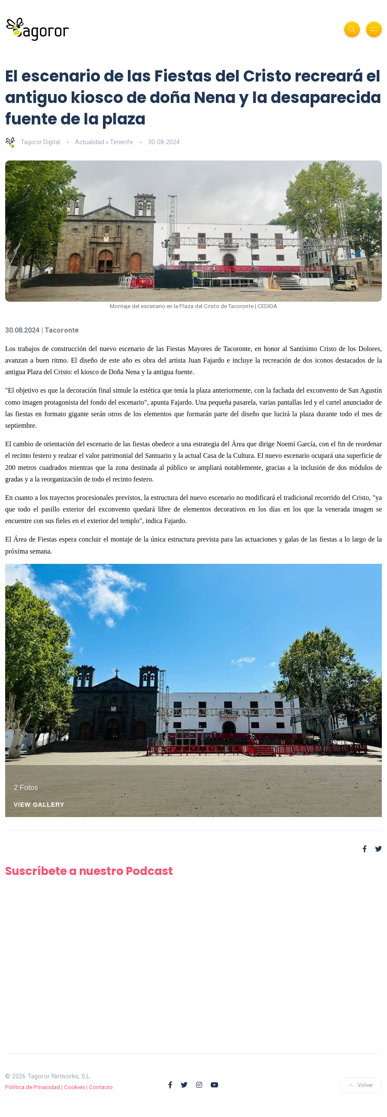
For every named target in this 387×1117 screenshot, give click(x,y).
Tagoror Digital (32, 142)
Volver (360, 1085)
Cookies (74, 1087)
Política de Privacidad (32, 1087)
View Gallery (39, 805)
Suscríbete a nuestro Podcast (90, 871)
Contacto (101, 1087)
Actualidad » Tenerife (104, 142)
